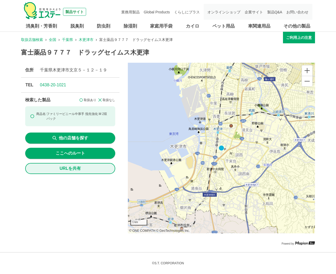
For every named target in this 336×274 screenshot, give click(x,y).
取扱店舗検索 (32, 40)
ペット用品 (223, 26)
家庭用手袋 (161, 26)
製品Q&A (275, 12)
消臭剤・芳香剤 (41, 26)
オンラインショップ (225, 12)
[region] (221, 148)
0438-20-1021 (53, 85)
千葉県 (67, 40)
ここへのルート (70, 153)
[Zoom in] (307, 70)
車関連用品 (259, 26)
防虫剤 (103, 26)
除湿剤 (130, 26)
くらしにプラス (189, 12)
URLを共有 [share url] (70, 168)
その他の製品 (297, 26)
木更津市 (86, 40)
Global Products (159, 12)
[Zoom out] (307, 81)
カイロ (192, 26)
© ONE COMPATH (142, 231)
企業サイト (255, 12)
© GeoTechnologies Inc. (173, 231)
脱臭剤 (77, 26)
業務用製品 (133, 12)
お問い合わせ (298, 12)
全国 (52, 40)
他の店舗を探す (70, 138)
